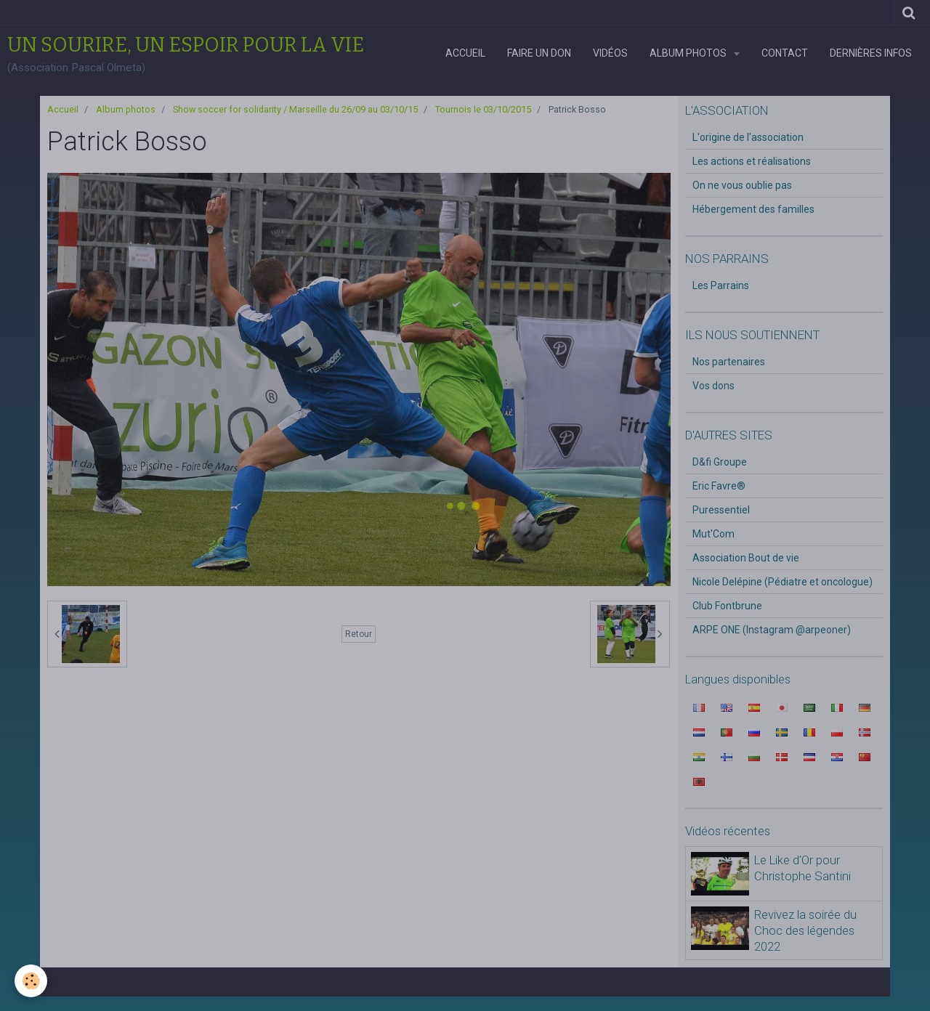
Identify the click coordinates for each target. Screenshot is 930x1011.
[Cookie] (31, 981)
